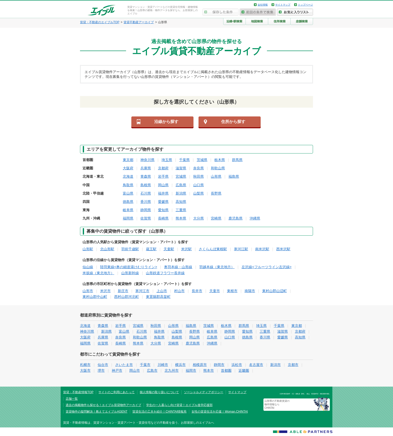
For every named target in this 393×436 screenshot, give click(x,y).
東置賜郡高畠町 (158, 297)
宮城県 (181, 176)
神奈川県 (147, 160)
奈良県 (198, 168)
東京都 (128, 160)
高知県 (181, 202)
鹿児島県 (235, 218)
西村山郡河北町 (126, 297)
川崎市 (163, 365)
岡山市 (134, 370)
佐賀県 (145, 218)
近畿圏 (244, 370)
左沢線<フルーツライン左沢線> (266, 267)
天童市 (214, 291)
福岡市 (191, 370)
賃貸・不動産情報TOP (78, 392)
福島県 (233, 176)
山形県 (216, 176)
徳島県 (128, 202)
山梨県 (198, 193)
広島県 (181, 185)
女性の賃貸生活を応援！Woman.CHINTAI (219, 411)
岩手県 (163, 176)
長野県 (216, 193)
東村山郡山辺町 (274, 291)
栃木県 (219, 160)
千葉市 (145, 365)
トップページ (305, 4)
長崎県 (163, 218)
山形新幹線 (130, 273)
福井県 (163, 193)
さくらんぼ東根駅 (213, 249)
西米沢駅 (283, 249)
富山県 (128, 193)
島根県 (145, 185)
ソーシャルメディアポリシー (203, 392)
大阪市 (85, 370)
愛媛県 (163, 202)
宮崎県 (216, 218)
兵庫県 (145, 168)
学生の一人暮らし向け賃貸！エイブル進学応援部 (179, 405)
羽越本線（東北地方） (216, 267)
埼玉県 (167, 160)
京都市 (293, 365)
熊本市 (208, 370)
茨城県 (202, 160)
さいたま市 (124, 365)
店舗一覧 (72, 398)
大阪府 (128, 168)
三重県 (181, 210)
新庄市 (123, 291)
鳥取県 (128, 185)
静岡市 (219, 365)
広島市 (152, 370)
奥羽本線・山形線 (178, 267)
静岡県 (145, 210)
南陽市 (250, 291)
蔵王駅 (151, 249)
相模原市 (200, 365)
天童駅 (169, 249)
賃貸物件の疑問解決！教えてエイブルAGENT (96, 411)
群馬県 (237, 160)
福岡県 (128, 218)
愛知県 (163, 210)
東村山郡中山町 (95, 297)
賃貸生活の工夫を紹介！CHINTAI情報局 (159, 411)
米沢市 (105, 291)
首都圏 (226, 370)
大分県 (198, 218)
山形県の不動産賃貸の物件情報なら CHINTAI (277, 404)
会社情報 (263, 4)
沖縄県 (255, 218)
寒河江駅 (241, 249)
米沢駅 (186, 249)
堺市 (101, 370)
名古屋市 (256, 365)
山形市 (88, 291)
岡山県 (163, 185)
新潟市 (275, 365)
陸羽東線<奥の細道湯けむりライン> (128, 267)
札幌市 (85, 365)
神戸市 (117, 370)
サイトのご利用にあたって (116, 392)
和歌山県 (218, 168)
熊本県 (181, 218)
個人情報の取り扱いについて (159, 392)
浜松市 (236, 365)
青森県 (145, 176)
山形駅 (88, 249)
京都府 (163, 168)
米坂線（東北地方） (98, 273)
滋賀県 (181, 168)
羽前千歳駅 (130, 249)
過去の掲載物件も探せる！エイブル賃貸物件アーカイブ (103, 405)
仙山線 (88, 267)
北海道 (128, 176)
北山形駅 (107, 249)
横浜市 (180, 365)
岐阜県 (128, 210)
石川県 (145, 193)
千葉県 (184, 160)
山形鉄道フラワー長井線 (165, 273)
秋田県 (198, 176)
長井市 (197, 291)
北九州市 (172, 370)
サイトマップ (282, 4)
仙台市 (103, 365)
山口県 (198, 185)
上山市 (161, 291)
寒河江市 (142, 291)
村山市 (179, 291)
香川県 (145, 202)
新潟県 (181, 193)
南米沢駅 (262, 249)
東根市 (232, 291)
